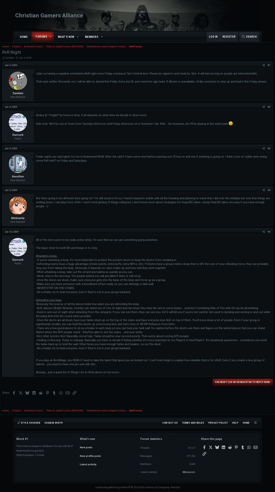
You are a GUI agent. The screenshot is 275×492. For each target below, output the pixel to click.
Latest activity (88, 459)
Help (235, 422)
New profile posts (90, 452)
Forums (41, 36)
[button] (51, 37)
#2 (254, 110)
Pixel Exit (175, 487)
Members (92, 37)
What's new (66, 37)
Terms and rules (193, 422)
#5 (254, 235)
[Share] (249, 69)
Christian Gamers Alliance (49, 15)
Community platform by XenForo (127, 487)
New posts (86, 445)
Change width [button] (53, 422)
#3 (254, 152)
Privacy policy (218, 422)
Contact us (170, 422)
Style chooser (29, 422)
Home (24, 37)
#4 (254, 194)
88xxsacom (189, 472)
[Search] (249, 37)
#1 (254, 69)
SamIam (23, 61)
